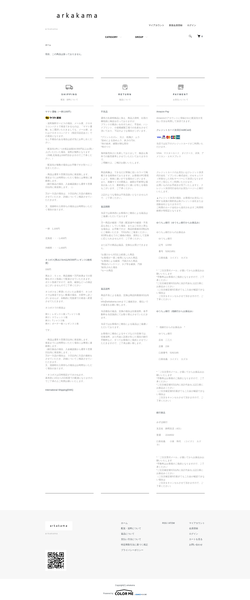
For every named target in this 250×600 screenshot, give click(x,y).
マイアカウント (156, 25)
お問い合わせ (195, 544)
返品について (127, 533)
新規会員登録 (175, 25)
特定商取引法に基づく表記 (134, 544)
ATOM (172, 523)
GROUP (139, 37)
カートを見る (195, 539)
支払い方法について (131, 539)
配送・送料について (131, 528)
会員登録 (193, 528)
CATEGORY (111, 37)
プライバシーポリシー (132, 550)
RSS (164, 523)
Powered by (125, 592)
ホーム (48, 45)
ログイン (191, 25)
